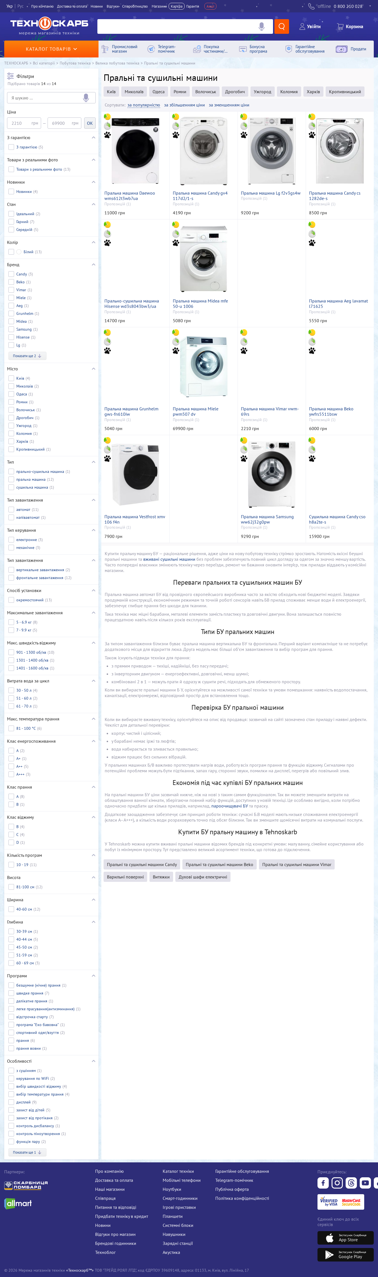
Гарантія (192, 6)
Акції (210, 6)
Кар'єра (176, 6)
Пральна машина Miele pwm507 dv (195, 411)
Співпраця (105, 1198)
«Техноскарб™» (80, 1270)
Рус (20, 6)
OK (90, 123)
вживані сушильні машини (169, 559)
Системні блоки (178, 1225)
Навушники (174, 1234)
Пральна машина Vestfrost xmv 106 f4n (134, 519)
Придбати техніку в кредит (121, 1216)
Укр (9, 6)
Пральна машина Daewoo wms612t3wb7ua (129, 195)
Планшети (173, 1216)
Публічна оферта (232, 1189)
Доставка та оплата (72, 6)
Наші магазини (110, 1189)
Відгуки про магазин (115, 1234)
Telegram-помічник (234, 1180)
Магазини (159, 6)
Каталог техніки (178, 1171)
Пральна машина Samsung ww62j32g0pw (267, 519)
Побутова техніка (75, 63)
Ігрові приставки (179, 1207)
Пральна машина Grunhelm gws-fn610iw (131, 411)
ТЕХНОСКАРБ (16, 63)
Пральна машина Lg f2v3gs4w (271, 193)
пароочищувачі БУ (229, 806)
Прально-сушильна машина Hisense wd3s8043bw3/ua (131, 303)
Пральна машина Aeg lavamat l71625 (338, 303)
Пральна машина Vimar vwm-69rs (270, 411)
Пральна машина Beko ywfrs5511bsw (331, 411)
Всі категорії (44, 63)
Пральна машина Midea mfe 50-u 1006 (200, 303)
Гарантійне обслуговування (242, 1171)
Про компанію (109, 1171)
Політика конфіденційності (242, 1198)
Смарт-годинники (180, 1198)
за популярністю (144, 105)
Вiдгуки (112, 6)
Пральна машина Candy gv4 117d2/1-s (200, 195)
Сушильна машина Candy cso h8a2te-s (337, 519)
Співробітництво (135, 6)
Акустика (171, 1252)
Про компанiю (42, 6)
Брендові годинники (115, 1243)
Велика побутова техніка (117, 63)
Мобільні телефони (182, 1180)
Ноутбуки (172, 1189)
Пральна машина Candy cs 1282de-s (335, 195)
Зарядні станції (178, 1243)
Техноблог (105, 1252)
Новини (97, 6)
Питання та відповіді (115, 1207)
